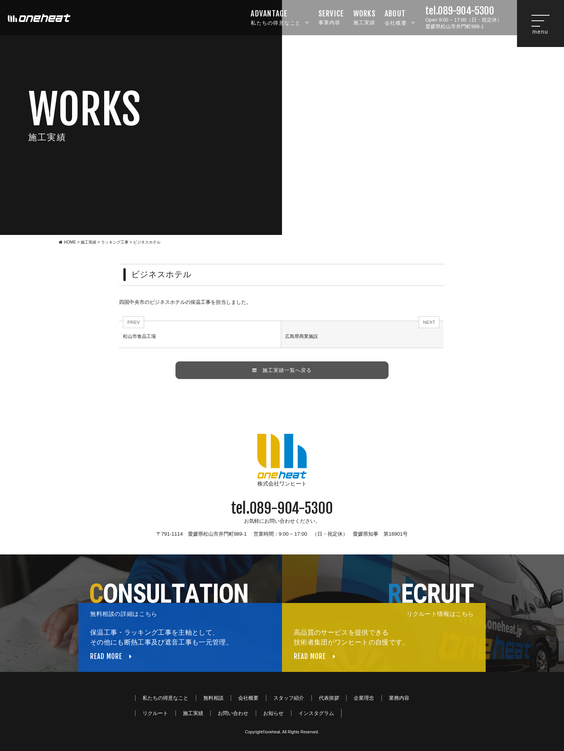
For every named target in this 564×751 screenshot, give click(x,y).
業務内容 (399, 698)
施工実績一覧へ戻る (282, 370)
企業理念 (364, 698)
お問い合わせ (233, 713)
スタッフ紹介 (288, 698)
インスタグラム (316, 713)
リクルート (155, 713)
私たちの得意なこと (280, 17)
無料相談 (213, 698)
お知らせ (273, 713)
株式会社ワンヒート (282, 460)
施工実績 (364, 16)
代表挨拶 (329, 698)
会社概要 (400, 17)
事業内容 (331, 16)
